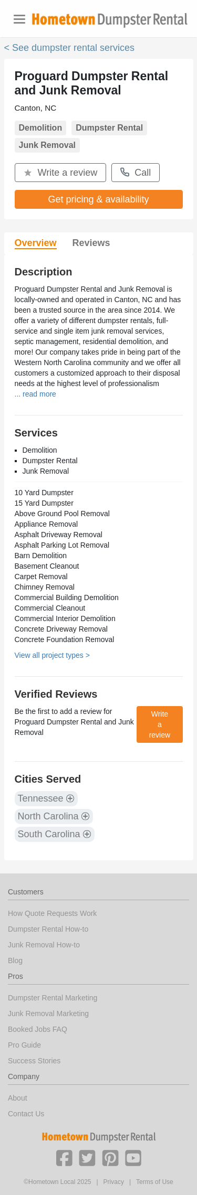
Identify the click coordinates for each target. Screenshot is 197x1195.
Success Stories (34, 1061)
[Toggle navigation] (19, 19)
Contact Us (26, 1113)
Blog (15, 960)
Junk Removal (47, 145)
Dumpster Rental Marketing (52, 998)
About (17, 1098)
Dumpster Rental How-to (48, 929)
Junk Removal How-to (44, 945)
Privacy (113, 1182)
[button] (64, 1157)
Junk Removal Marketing (48, 1013)
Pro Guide (24, 1045)
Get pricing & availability (98, 199)
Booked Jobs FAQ (37, 1029)
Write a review (61, 172)
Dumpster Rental (109, 127)
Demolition (41, 127)
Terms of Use (154, 1182)
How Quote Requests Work (52, 913)
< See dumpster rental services (69, 47)
